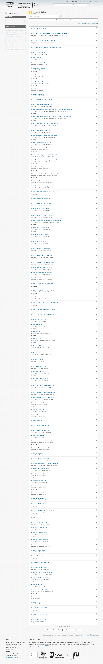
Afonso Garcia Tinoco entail (39, 366)
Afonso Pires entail (36, 517)
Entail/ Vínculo (10, 26)
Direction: (89, 23)
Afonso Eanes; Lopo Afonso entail (41, 203)
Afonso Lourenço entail (38, 436)
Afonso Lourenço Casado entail (40, 425)
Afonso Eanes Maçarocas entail (40, 208)
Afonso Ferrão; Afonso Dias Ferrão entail (43, 309)
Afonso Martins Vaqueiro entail (40, 468)
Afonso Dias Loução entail (38, 63)
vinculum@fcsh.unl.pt (14, 653)
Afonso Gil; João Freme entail (39, 371)
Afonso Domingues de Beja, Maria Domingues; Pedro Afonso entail (51, 116)
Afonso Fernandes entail (38, 297)
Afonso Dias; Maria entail (38, 68)
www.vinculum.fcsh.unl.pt (12, 657)
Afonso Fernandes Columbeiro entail (42, 283)
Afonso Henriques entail (38, 410)
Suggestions (82, 1)
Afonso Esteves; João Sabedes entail (41, 267)
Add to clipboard (96, 28)
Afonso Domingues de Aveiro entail (41, 104)
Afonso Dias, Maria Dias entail (39, 82)
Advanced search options (63, 20)
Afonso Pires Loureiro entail (39, 533)
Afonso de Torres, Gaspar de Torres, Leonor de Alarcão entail (49, 33)
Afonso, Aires (34, 597)
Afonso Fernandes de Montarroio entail (42, 290)
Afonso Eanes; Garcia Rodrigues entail (42, 186)
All (5, 19)
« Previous (48, 630)
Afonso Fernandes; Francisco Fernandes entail (44, 302)
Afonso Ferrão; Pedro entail (39, 319)
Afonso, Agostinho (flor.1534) (39, 590)
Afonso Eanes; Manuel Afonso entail (41, 215)
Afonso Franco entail (37, 359)
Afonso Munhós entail (37, 493)
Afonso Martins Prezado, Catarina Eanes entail (44, 463)
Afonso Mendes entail (37, 474)
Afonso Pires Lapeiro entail (39, 527)
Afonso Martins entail (37, 453)
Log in (95, 1)
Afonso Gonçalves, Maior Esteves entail (42, 397)
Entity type (8, 17)
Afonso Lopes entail (36, 420)
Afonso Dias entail (36, 58)
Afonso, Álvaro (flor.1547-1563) (40, 614)
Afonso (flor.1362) (36, 332)
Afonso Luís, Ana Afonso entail (40, 448)
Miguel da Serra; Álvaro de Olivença (13, 45)
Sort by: (79, 23)
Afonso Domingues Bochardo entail (41, 99)
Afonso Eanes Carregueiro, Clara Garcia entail (44, 155)
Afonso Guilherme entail (38, 403)
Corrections (74, 1)
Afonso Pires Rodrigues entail (39, 540)
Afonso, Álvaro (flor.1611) (38, 619)
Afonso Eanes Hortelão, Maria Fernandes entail (45, 191)
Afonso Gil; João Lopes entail (39, 378)
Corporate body (9, 23)
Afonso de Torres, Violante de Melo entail (43, 40)
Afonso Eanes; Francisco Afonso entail (42, 181)
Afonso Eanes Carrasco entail (39, 148)
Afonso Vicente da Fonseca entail (40, 578)
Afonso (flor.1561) (36, 345)
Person (6, 21)
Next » (79, 630)
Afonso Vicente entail (37, 585)
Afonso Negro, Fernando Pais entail (41, 498)
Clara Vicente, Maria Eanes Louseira (13, 43)
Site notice (89, 1)
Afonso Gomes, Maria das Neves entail (42, 385)
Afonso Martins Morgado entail (40, 458)
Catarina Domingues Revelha (12, 41)
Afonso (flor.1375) (36, 338)
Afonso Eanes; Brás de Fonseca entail (42, 143)
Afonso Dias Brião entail (38, 52)
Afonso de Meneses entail (38, 28)
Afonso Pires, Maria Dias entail (40, 545)
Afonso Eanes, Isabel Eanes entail (40, 248)
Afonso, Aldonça (35, 602)
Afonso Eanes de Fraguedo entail (40, 167)
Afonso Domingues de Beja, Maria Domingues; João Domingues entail (51, 110)
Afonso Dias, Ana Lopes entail (39, 75)
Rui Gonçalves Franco (10, 39)
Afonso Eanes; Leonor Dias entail (40, 198)
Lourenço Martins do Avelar (11, 47)
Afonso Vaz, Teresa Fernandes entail (41, 572)
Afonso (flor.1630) (36, 352)
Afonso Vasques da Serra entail (40, 562)
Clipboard (96, 5)
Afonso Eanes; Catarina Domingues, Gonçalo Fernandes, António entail (52, 160)
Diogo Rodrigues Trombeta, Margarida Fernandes (16, 30)
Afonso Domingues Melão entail (40, 130)
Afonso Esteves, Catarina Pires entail (41, 278)
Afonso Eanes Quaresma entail (40, 227)
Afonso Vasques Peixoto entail (40, 567)
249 (75, 630)
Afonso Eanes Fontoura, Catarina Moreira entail (45, 174)
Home (67, 1)
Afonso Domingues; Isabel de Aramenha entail (44, 123)
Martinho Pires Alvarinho (11, 35)
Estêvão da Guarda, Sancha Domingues (14, 49)
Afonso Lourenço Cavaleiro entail (40, 430)
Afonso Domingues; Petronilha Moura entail (44, 136)
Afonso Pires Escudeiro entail (39, 522)
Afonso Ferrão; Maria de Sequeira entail (42, 314)
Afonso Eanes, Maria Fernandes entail (42, 255)
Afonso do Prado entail (37, 94)
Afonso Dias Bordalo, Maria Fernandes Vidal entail (46, 47)
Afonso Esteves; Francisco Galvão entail (42, 262)
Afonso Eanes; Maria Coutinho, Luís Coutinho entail (46, 221)
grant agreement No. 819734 (41, 646)
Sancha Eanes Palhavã (10, 33)
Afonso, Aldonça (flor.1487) (39, 607)
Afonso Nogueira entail (37, 503)
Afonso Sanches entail (37, 555)
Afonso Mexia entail (36, 486)
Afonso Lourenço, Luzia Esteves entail (42, 441)
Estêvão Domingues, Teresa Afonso (13, 37)
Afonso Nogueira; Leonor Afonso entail (42, 510)
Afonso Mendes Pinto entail (39, 481)
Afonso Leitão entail (36, 415)
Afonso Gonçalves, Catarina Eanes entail (43, 392)
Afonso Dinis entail (36, 89)
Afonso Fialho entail (36, 325)
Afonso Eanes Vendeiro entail (39, 234)
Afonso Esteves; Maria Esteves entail (41, 273)
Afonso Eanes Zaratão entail (39, 241)
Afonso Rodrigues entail (38, 550)
